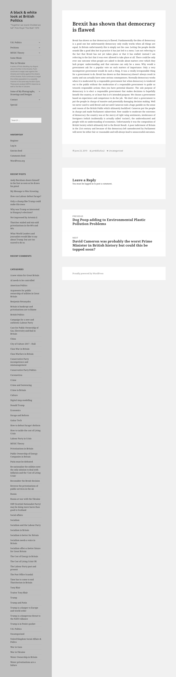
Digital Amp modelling (21, 400)
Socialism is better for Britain (24, 535)
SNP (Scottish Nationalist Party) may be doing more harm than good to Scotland (25, 507)
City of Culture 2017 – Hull (23, 343)
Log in (13, 145)
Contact (14, 99)
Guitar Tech (16, 420)
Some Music (16, 58)
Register (14, 140)
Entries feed (16, 150)
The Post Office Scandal (21, 574)
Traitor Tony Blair (19, 592)
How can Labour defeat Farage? (25, 196)
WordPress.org (17, 160)
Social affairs (16, 515)
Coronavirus (16, 375)
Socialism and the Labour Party (25, 525)
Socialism (14, 520)
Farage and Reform (19, 415)
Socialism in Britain (19, 530)
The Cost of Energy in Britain (24, 556)
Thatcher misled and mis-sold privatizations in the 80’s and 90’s (24, 225)
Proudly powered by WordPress (87, 273)
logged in (89, 183)
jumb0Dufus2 (98, 150)
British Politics (17, 314)
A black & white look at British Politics (23, 16)
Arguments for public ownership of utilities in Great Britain (24, 293)
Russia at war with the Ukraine (25, 499)
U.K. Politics (16, 42)
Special (13, 104)
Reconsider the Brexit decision (25, 480)
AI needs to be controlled (22, 280)
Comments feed (17, 155)
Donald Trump (17, 405)
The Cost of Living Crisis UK (23, 561)
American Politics (18, 285)
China (13, 338)
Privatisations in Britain (21, 448)
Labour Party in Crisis (20, 438)
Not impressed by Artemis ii (23, 217)
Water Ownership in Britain (23, 657)
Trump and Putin (18, 602)
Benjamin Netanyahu (20, 301)
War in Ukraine (25, 75)
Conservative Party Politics (23, 370)
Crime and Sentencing (21, 385)
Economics (15, 410)
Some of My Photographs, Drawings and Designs (22, 93)
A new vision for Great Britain (24, 275)
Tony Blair (15, 587)
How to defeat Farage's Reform (25, 425)
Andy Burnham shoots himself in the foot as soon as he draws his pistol (25, 183)
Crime (13, 380)
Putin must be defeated (21, 461)
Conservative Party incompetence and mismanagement (19, 362)
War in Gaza (16, 647)
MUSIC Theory (17, 52)
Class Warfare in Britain (21, 354)
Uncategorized (17, 634)
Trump (13, 597)
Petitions (14, 47)
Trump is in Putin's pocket (22, 623)
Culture (14, 395)
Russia (13, 494)
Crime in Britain (18, 390)
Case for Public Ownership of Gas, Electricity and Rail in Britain (24, 330)
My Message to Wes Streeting (24, 191)
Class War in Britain (19, 349)
